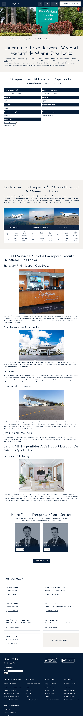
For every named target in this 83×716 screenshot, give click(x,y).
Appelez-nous (41, 561)
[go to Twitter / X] (14, 663)
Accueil (6, 39)
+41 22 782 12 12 (13, 594)
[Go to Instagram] (4, 663)
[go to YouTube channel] (11, 663)
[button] (47, 4)
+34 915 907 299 (52, 627)
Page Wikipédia (10, 125)
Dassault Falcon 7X (16, 228)
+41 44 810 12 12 (13, 611)
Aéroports (16, 39)
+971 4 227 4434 (13, 627)
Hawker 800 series (66, 228)
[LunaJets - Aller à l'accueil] (14, 3)
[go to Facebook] (8, 663)
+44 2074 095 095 (53, 594)
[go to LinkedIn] (17, 663)
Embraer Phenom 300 (41, 228)
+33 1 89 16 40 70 (52, 611)
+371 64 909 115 (13, 643)
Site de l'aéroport (11, 123)
